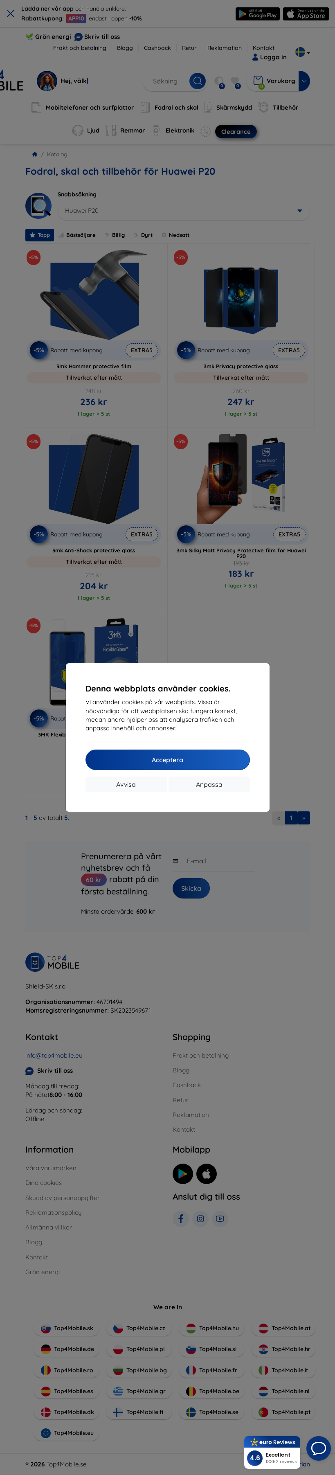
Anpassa (209, 784)
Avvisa (126, 784)
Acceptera (167, 760)
